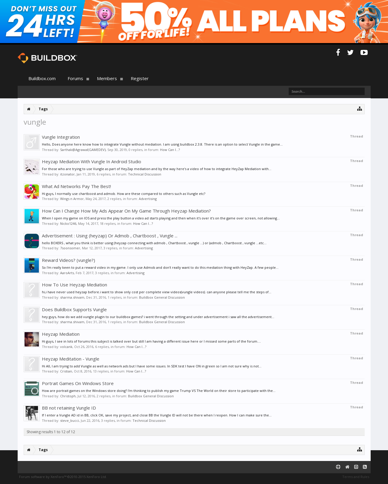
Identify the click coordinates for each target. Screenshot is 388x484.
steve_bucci (69, 420)
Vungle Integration (61, 137)
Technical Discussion (144, 174)
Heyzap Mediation (61, 334)
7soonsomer (70, 248)
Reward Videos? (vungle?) (68, 260)
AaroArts (67, 273)
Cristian (66, 371)
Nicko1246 (68, 223)
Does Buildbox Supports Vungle (74, 309)
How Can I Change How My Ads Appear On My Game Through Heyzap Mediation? (126, 211)
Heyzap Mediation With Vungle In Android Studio (91, 161)
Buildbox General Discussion (162, 297)
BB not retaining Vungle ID (69, 408)
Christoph (68, 396)
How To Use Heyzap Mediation (74, 285)
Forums (75, 78)
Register (140, 78)
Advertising (148, 198)
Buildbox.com (42, 78)
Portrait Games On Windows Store (78, 383)
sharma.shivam (72, 297)
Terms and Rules (355, 476)
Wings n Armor (72, 198)
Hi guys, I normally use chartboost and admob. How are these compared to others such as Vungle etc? (123, 193)
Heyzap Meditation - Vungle (70, 359)
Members (107, 78)
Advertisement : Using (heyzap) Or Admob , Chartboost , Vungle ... (109, 236)
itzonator (67, 174)
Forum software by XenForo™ (63, 476)
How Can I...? (170, 149)
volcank (66, 346)
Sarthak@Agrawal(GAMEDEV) (83, 149)
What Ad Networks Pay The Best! (76, 186)
